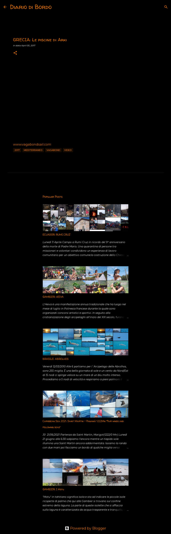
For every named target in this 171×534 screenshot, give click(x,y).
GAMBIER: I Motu (53, 489)
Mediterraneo (33, 150)
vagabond (53, 150)
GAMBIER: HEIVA (53, 296)
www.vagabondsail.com (32, 144)
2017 (17, 150)
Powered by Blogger (85, 528)
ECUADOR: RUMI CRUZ (56, 234)
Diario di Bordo (31, 7)
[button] (15, 53)
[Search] (56, 7)
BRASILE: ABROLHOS (56, 359)
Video (68, 150)
